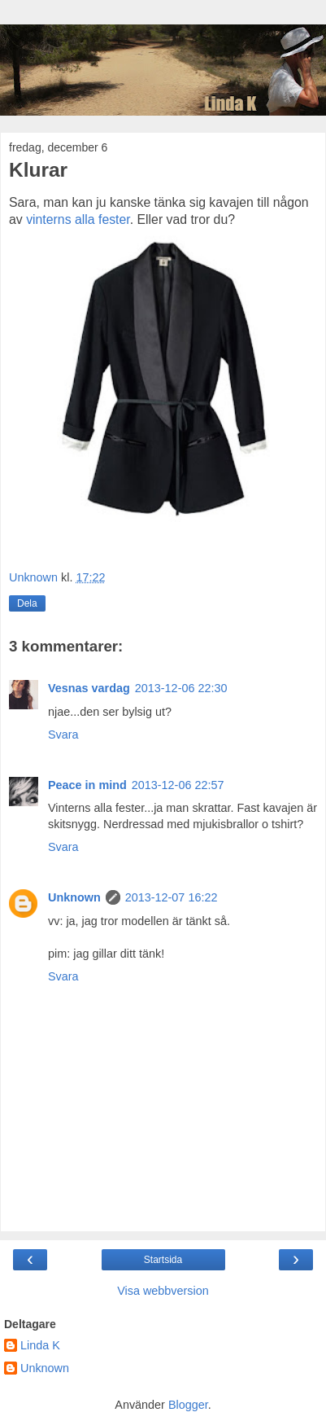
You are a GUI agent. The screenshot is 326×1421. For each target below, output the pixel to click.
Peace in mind (87, 785)
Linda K (40, 1345)
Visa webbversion (163, 1290)
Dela (27, 603)
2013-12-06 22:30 (181, 688)
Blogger (188, 1404)
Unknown (74, 897)
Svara (63, 734)
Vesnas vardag (89, 688)
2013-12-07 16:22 (171, 897)
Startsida (163, 1259)
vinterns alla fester (78, 219)
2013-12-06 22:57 (178, 785)
